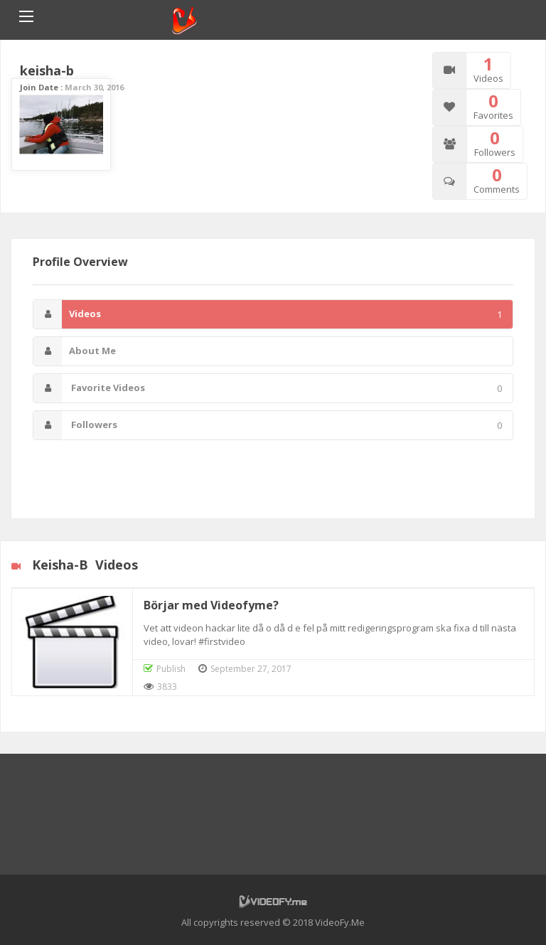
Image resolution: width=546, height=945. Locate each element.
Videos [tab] (267, 314)
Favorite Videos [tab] (267, 388)
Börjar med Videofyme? (211, 605)
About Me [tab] (74, 351)
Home (42, 53)
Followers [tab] (267, 425)
